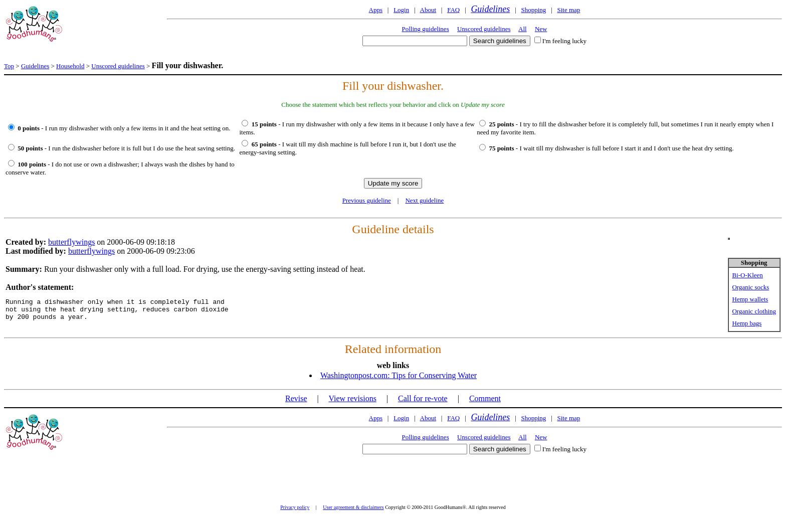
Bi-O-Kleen (747, 275)
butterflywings (71, 242)
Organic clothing (754, 311)
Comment (485, 398)
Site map (568, 10)
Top (9, 66)
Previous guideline (366, 200)
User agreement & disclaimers (353, 507)
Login (401, 10)
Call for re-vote (423, 398)
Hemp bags (747, 323)
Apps (375, 10)
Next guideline (424, 200)
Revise (296, 398)
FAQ (453, 10)
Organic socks (750, 287)
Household (70, 66)
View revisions (352, 398)
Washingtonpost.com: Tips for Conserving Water (398, 375)
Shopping (533, 10)
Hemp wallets (750, 299)
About (428, 10)
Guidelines (490, 9)
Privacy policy (294, 507)
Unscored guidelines (484, 29)
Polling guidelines (425, 29)
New (541, 29)
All (522, 29)
